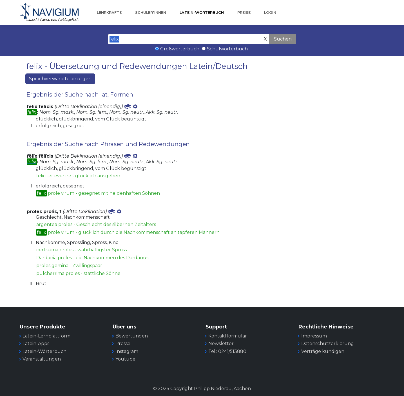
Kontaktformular (227, 336)
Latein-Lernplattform (46, 336)
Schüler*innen (150, 12)
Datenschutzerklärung (327, 343)
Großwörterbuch (179, 49)
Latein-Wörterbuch (202, 12)
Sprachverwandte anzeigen (60, 78)
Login (270, 12)
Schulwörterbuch (227, 49)
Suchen (283, 39)
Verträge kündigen (322, 351)
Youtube (125, 359)
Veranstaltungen (42, 359)
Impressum (314, 336)
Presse (122, 343)
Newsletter (221, 343)
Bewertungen (131, 336)
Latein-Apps (36, 343)
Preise (244, 12)
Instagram (126, 351)
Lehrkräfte (109, 12)
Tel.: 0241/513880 (227, 351)
